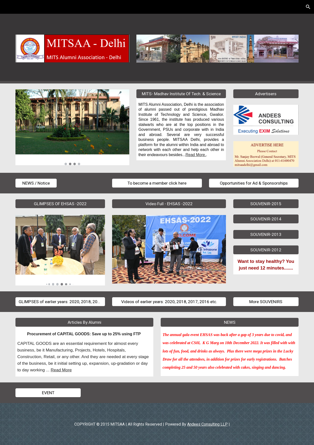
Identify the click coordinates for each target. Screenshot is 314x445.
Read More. (195, 155)
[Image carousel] (72, 127)
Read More (61, 369)
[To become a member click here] (156, 183)
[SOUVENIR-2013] (266, 235)
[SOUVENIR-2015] (266, 204)
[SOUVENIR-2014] (266, 219)
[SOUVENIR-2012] (266, 250)
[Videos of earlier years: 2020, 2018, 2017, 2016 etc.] (169, 302)
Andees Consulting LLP (207, 424)
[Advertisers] (266, 94)
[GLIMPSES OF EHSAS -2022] (60, 204)
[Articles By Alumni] (84, 322)
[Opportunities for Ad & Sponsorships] (253, 183)
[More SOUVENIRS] (266, 302)
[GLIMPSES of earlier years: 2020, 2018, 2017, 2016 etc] (60, 302)
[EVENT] (48, 393)
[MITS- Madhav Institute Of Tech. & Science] (181, 94)
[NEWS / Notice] (36, 183)
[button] (308, 7)
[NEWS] (229, 322)
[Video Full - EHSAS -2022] (169, 204)
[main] (181, 129)
